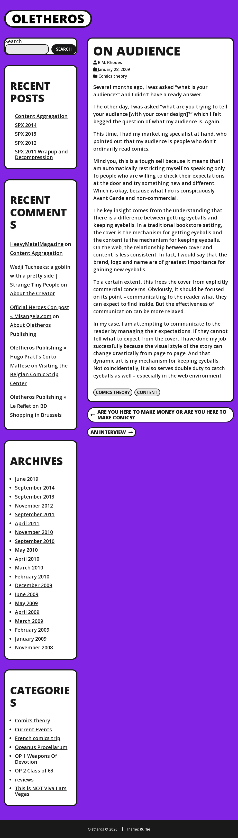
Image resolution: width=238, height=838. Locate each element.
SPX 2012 (25, 142)
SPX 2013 (25, 133)
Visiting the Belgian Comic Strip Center (39, 374)
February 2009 (32, 629)
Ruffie (145, 829)
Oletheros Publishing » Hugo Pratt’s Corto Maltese (38, 356)
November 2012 (34, 505)
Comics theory (32, 720)
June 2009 (26, 594)
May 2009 (26, 603)
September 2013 (34, 496)
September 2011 (34, 514)
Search (13, 41)
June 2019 (26, 478)
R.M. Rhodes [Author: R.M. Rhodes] (110, 62)
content (147, 392)
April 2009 (27, 612)
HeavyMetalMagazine (36, 244)
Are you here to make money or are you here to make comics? (158, 415)
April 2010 (27, 558)
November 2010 (34, 532)
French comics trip (37, 738)
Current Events (33, 729)
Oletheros (48, 18)
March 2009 (29, 621)
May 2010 (26, 549)
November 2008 (34, 647)
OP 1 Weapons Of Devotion (36, 758)
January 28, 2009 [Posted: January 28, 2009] (114, 69)
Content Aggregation (41, 116)
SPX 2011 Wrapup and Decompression (41, 154)
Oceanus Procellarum (41, 747)
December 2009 (33, 585)
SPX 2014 (25, 125)
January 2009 (31, 638)
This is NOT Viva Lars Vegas (41, 791)
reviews (24, 779)
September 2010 (34, 541)
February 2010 (32, 576)
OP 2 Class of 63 (34, 770)
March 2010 (29, 567)
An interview (111, 432)
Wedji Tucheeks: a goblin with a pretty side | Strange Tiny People (40, 275)
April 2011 (27, 523)
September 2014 (34, 487)
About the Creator (32, 293)
